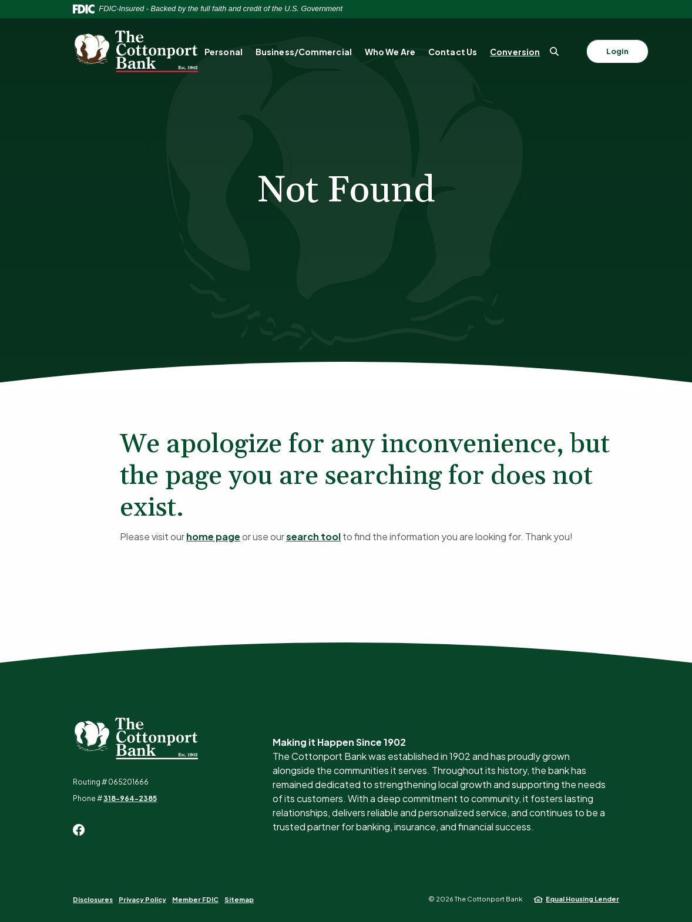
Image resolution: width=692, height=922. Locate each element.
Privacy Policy (142, 899)
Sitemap (239, 899)
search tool (313, 536)
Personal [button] (223, 51)
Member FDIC (195, 899)
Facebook (79, 830)
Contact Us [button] (452, 51)
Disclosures (93, 899)
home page (213, 536)
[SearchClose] (554, 51)
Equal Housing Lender (582, 899)
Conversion (515, 51)
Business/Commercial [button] (304, 51)
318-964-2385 (130, 798)
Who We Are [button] (390, 51)
